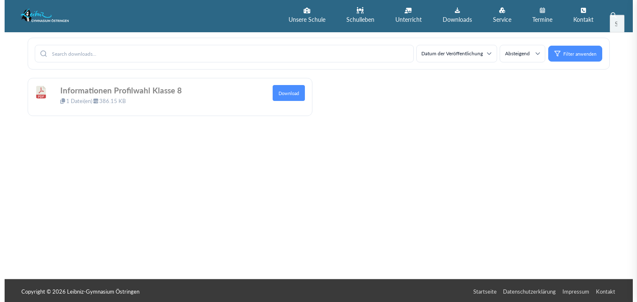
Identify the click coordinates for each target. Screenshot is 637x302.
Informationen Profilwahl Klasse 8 (123, 88)
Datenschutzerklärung (530, 290)
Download (289, 91)
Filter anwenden (575, 52)
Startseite (485, 290)
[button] (307, 15)
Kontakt (606, 290)
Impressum (576, 290)
